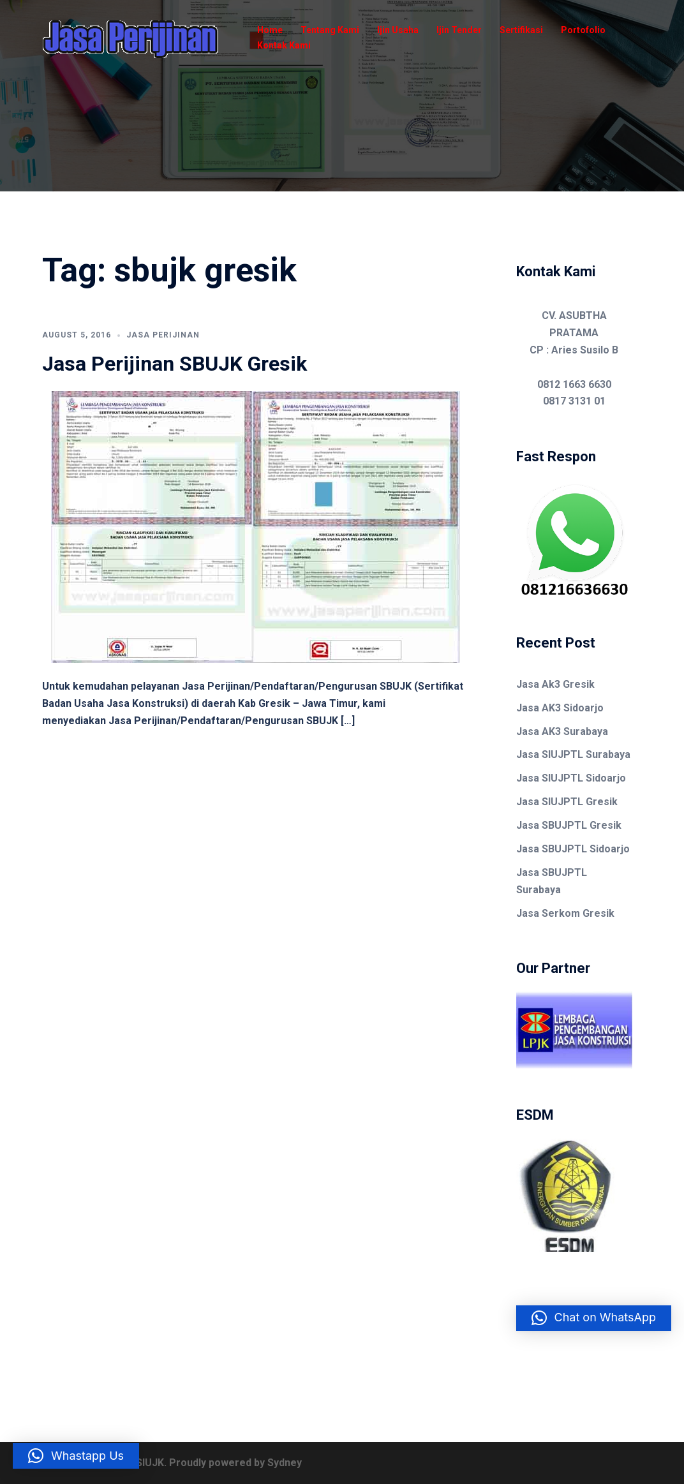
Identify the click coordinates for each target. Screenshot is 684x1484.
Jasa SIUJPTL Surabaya (573, 754)
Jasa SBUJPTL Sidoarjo (573, 849)
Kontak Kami (284, 45)
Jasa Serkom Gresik (565, 913)
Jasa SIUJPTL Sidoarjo (571, 778)
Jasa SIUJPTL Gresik (567, 802)
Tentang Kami (330, 30)
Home (270, 30)
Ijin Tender (459, 30)
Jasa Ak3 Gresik (555, 684)
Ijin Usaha (398, 30)
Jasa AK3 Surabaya (562, 731)
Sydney (284, 1463)
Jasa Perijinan (163, 334)
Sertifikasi (521, 30)
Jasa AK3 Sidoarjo (560, 708)
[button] (594, 1318)
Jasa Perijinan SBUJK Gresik (174, 364)
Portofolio (583, 30)
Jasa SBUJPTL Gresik (568, 825)
